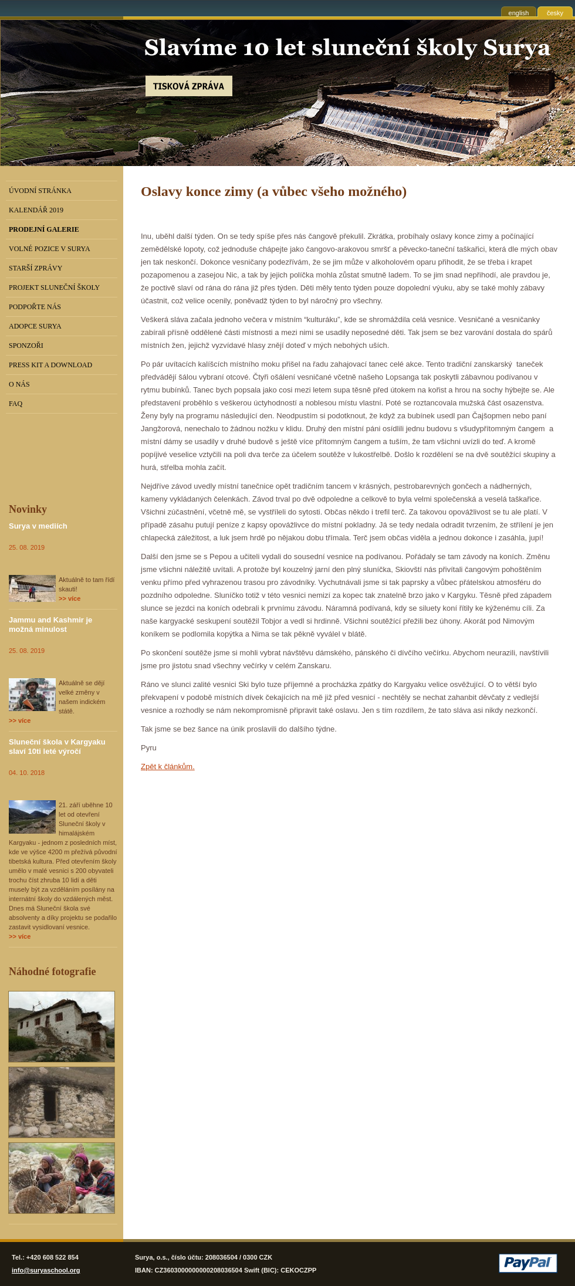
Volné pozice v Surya (49, 249)
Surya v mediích (38, 526)
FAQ (15, 404)
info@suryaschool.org (46, 1270)
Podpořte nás (35, 307)
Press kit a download (50, 365)
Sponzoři (26, 345)
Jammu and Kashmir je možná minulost (50, 624)
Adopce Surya (35, 326)
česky (555, 12)
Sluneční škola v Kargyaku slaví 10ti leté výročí (57, 746)
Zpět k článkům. (168, 766)
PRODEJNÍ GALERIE (44, 229)
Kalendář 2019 (36, 210)
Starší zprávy (35, 268)
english (519, 12)
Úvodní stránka (40, 191)
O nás (19, 384)
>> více (69, 598)
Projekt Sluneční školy (54, 287)
